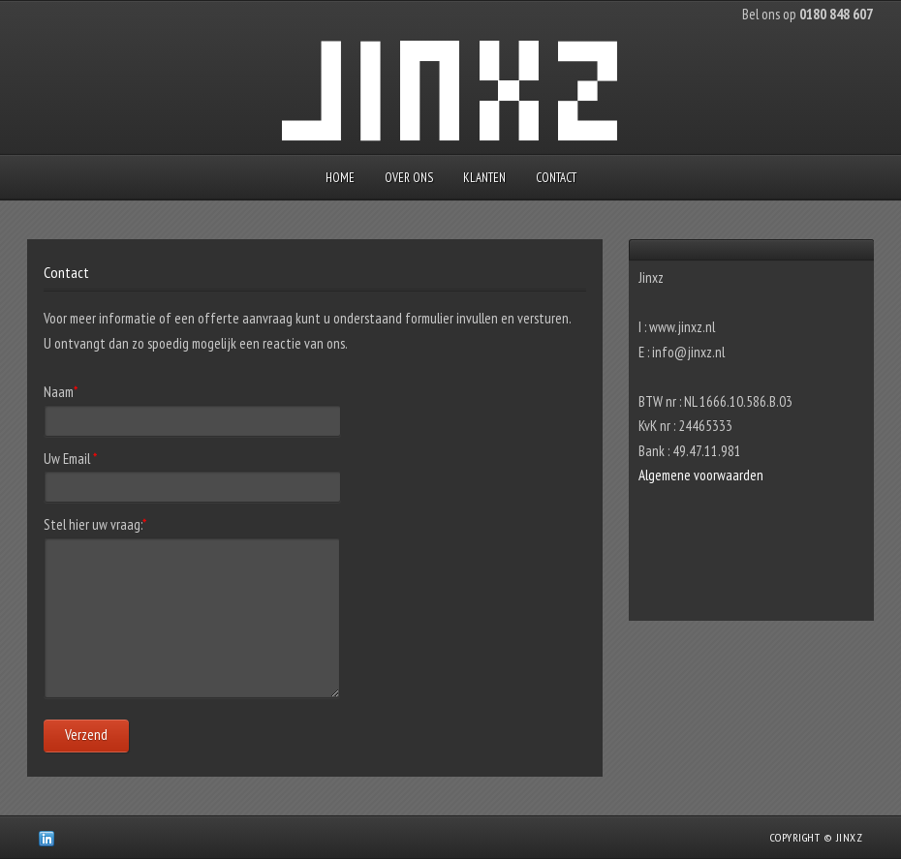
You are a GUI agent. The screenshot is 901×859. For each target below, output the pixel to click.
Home (340, 177)
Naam (61, 392)
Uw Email (70, 458)
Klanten (484, 177)
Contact (556, 177)
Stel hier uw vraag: (95, 524)
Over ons (409, 177)
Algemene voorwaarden (700, 475)
